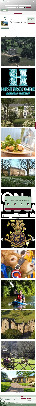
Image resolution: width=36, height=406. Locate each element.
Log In (22, 404)
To (16, 7)
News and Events (17, 398)
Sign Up (22, 396)
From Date (6, 7)
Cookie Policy (15, 404)
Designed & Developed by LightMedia (27, 404)
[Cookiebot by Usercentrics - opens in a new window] (28, 196)
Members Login (29, 398)
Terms (18, 404)
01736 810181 (29, 21)
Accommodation (14, 398)
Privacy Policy (12, 404)
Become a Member (24, 398)
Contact (20, 404)
